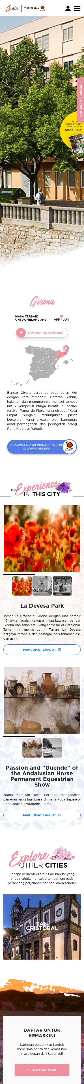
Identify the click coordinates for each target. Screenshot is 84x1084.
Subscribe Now (42, 1070)
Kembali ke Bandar (80, 99)
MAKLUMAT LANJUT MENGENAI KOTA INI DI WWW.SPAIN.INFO (36, 446)
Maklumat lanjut (39, 649)
